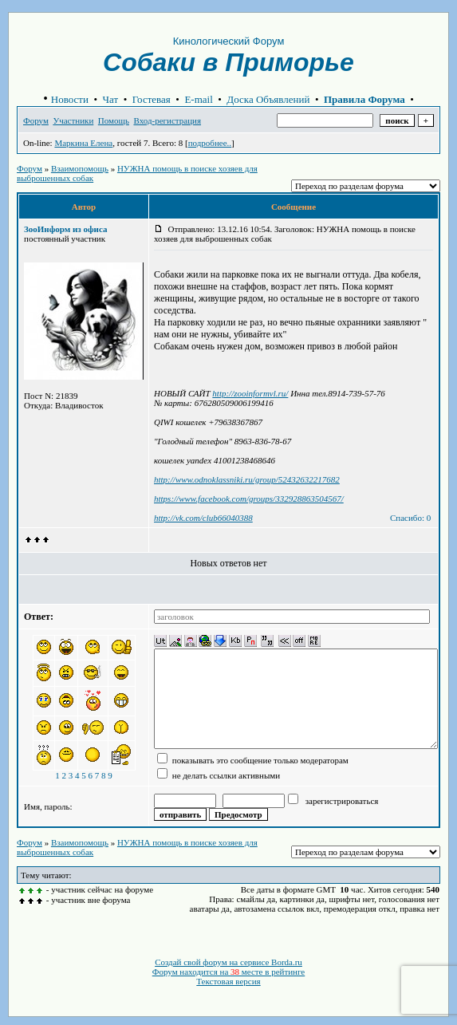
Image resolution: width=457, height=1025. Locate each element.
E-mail (198, 99)
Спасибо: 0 (410, 517)
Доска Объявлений (268, 99)
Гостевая (151, 99)
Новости (70, 99)
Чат (111, 99)
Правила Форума (364, 99)
